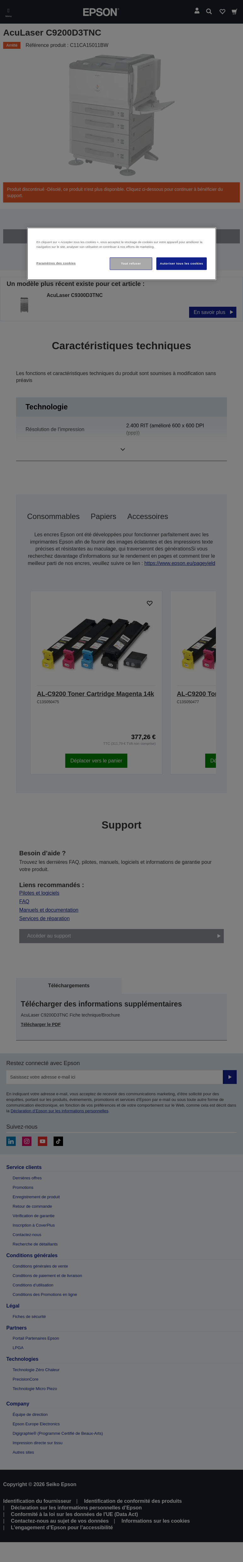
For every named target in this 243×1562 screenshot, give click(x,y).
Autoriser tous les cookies (181, 263)
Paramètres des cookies (56, 263)
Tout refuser (131, 263)
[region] (121, 253)
